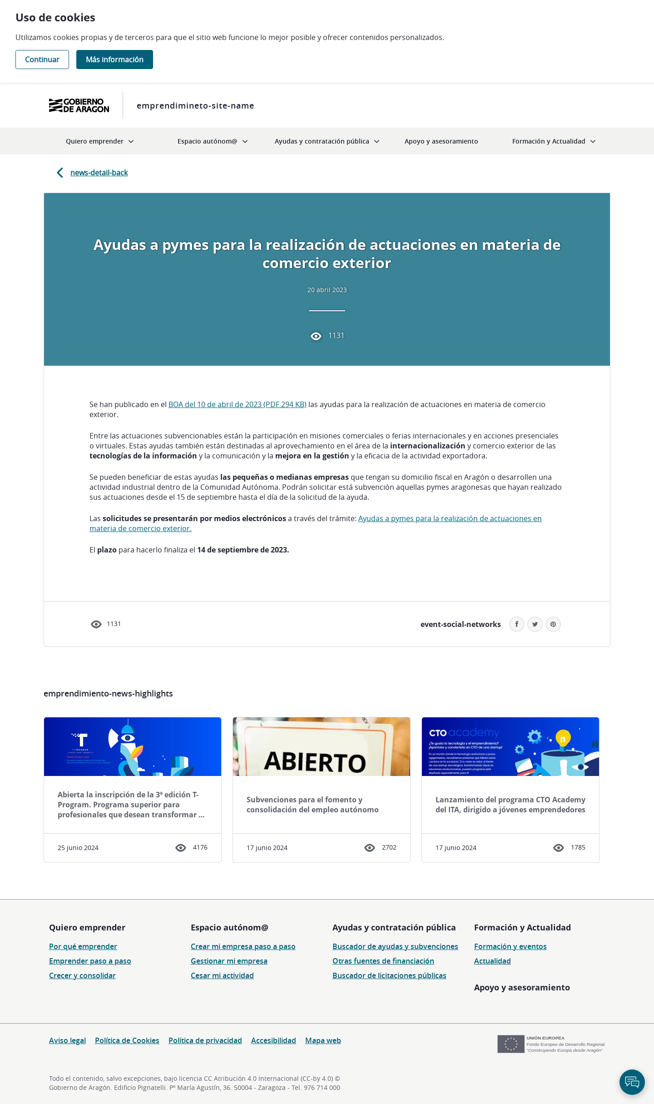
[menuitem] (100, 141)
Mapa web (323, 1040)
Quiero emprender (87, 927)
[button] (553, 624)
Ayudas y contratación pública (394, 927)
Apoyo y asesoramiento (522, 987)
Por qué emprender (83, 946)
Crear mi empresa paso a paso (243, 946)
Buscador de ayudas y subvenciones (395, 946)
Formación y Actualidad (522, 927)
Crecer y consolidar (82, 975)
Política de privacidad (205, 1040)
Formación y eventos (510, 946)
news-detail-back (90, 172)
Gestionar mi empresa (229, 961)
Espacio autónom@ (229, 927)
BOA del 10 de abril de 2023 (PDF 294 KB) (237, 404)
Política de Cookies (127, 1040)
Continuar (42, 60)
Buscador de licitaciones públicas (389, 975)
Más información (115, 60)
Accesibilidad (273, 1040)
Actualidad (492, 961)
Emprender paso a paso (90, 961)
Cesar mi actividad (222, 975)
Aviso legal (67, 1040)
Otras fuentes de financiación (383, 961)
